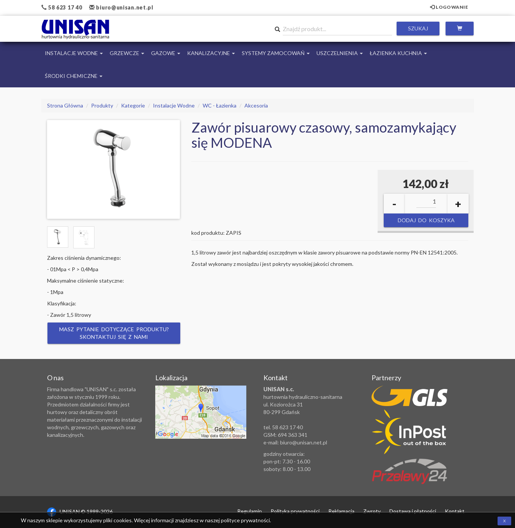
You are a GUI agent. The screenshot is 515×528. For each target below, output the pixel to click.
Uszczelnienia (340, 53)
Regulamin (249, 511)
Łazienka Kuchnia (398, 53)
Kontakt (455, 511)
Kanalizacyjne (211, 53)
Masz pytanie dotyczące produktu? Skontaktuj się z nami (114, 333)
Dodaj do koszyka (426, 220)
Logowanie (449, 7)
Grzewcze (127, 53)
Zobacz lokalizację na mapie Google (200, 412)
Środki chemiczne (73, 76)
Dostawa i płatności (412, 511)
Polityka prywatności (295, 511)
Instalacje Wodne (74, 53)
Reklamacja (341, 511)
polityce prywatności (245, 520)
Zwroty (372, 511)
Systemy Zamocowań (276, 53)
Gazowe (165, 53)
